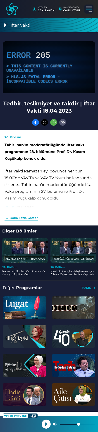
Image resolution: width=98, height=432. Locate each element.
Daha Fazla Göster (24, 218)
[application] (49, 67)
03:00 (10, 214)
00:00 (10, 207)
